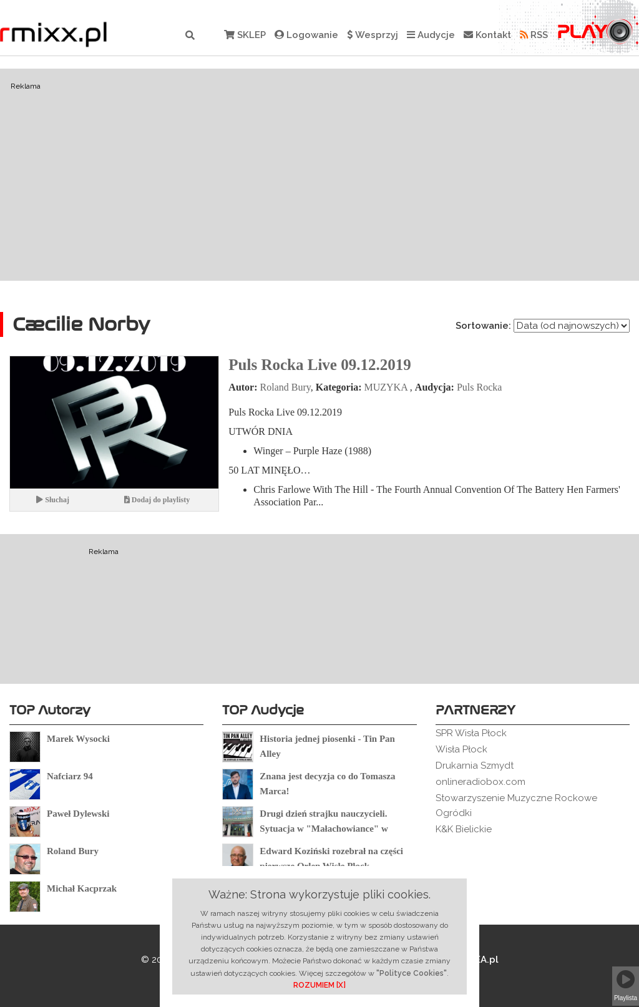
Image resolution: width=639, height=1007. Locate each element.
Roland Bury (285, 387)
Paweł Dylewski (78, 814)
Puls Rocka (479, 387)
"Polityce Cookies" (411, 973)
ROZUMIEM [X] (319, 985)
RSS (534, 35)
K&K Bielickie (464, 829)
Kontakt (487, 35)
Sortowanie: (483, 325)
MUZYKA (385, 387)
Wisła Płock (461, 749)
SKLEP (245, 35)
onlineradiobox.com (480, 781)
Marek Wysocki (78, 739)
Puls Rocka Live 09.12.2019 (319, 364)
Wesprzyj (372, 35)
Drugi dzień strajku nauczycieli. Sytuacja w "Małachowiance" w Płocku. (324, 829)
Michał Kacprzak (82, 888)
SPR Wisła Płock (471, 733)
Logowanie (306, 35)
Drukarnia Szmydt (475, 765)
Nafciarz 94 (70, 776)
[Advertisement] (319, 174)
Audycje (431, 35)
